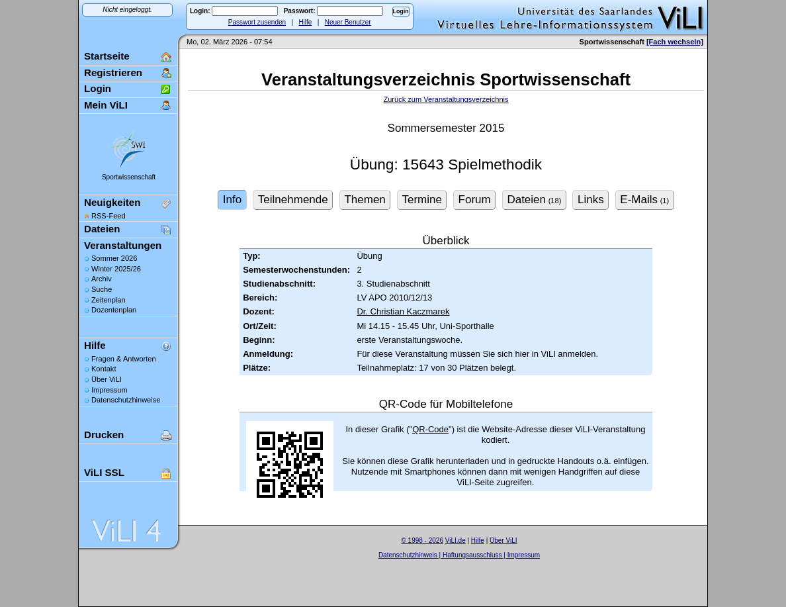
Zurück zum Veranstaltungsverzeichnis (445, 99)
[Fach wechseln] (674, 42)
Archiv (101, 279)
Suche (101, 289)
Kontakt (103, 369)
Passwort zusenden (257, 22)
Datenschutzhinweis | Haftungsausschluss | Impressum (459, 555)
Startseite (107, 56)
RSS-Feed (108, 216)
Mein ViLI (106, 105)
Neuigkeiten (112, 202)
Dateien (102, 228)
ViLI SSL (104, 472)
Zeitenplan (108, 300)
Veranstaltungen (122, 245)
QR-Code (430, 429)
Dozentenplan (113, 310)
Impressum (109, 390)
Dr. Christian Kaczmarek (403, 311)
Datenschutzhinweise (125, 400)
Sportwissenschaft (128, 177)
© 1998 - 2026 (422, 540)
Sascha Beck (473, 563)
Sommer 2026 (114, 258)
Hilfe (305, 22)
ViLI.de (455, 540)
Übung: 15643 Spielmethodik (446, 164)
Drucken (104, 434)
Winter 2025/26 (116, 269)
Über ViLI (106, 379)
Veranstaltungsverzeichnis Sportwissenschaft (446, 79)
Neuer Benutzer (348, 22)
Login (97, 88)
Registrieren (113, 72)
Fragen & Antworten (123, 359)
